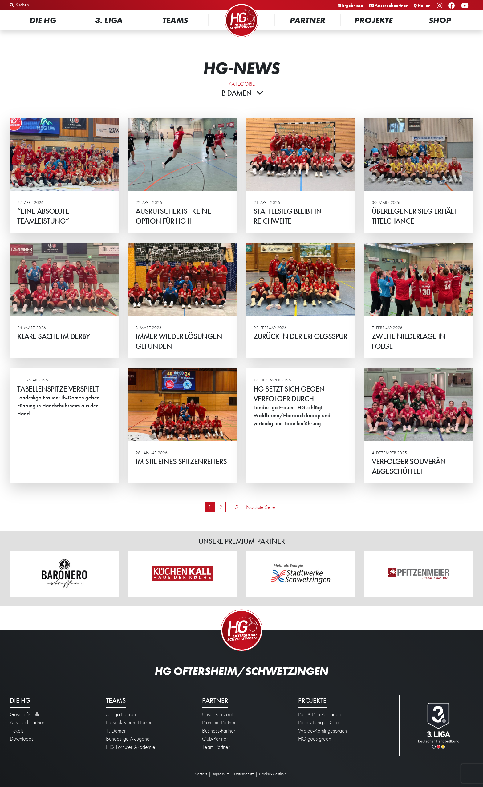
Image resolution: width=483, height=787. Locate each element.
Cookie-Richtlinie (273, 774)
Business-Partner (218, 730)
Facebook (452, 6)
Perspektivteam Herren (129, 722)
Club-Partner (215, 738)
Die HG (43, 20)
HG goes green (314, 738)
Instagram (440, 6)
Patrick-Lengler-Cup (318, 722)
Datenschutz (244, 774)
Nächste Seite (260, 507)
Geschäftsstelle (25, 714)
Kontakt (201, 774)
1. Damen (116, 730)
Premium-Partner (219, 722)
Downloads (21, 738)
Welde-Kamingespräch (322, 730)
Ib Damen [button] (241, 93)
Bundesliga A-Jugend (128, 738)
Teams (175, 20)
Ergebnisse (352, 5)
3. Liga (109, 20)
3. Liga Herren (121, 714)
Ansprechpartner (391, 5)
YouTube (465, 6)
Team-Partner (216, 747)
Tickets (16, 730)
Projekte (374, 20)
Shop (440, 20)
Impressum (220, 774)
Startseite (241, 4)
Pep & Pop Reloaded (319, 714)
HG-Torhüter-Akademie (130, 747)
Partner (307, 20)
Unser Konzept (217, 714)
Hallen (424, 5)
